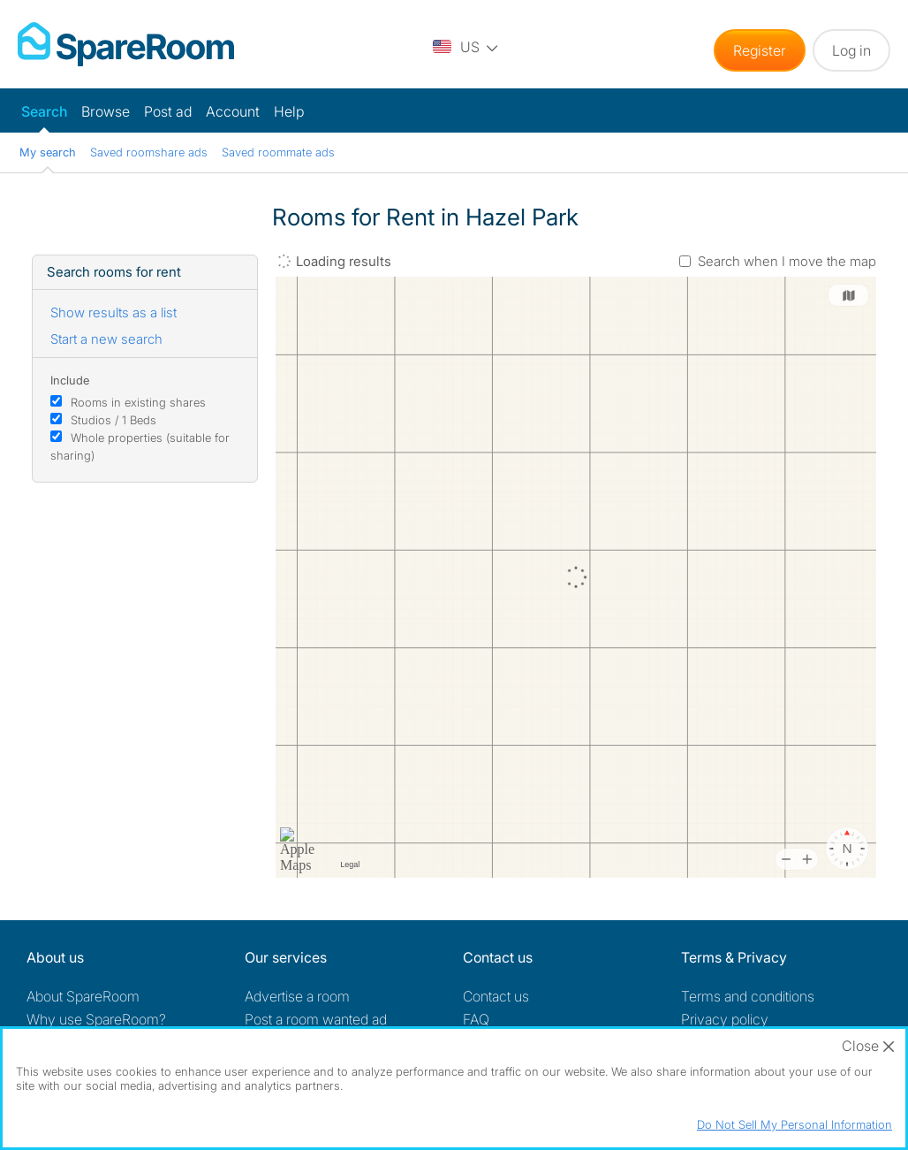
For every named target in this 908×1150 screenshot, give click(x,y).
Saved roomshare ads (149, 152)
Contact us (496, 996)
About (83, 996)
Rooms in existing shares (138, 402)
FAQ (476, 1019)
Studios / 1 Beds (113, 420)
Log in (851, 50)
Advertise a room (297, 996)
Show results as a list (113, 312)
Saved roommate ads (278, 152)
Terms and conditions (747, 996)
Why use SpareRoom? (96, 1019)
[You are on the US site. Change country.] (465, 46)
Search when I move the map (787, 261)
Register (759, 50)
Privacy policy (724, 1019)
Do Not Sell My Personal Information (794, 1124)
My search (47, 152)
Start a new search (106, 339)
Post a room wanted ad (316, 1019)
